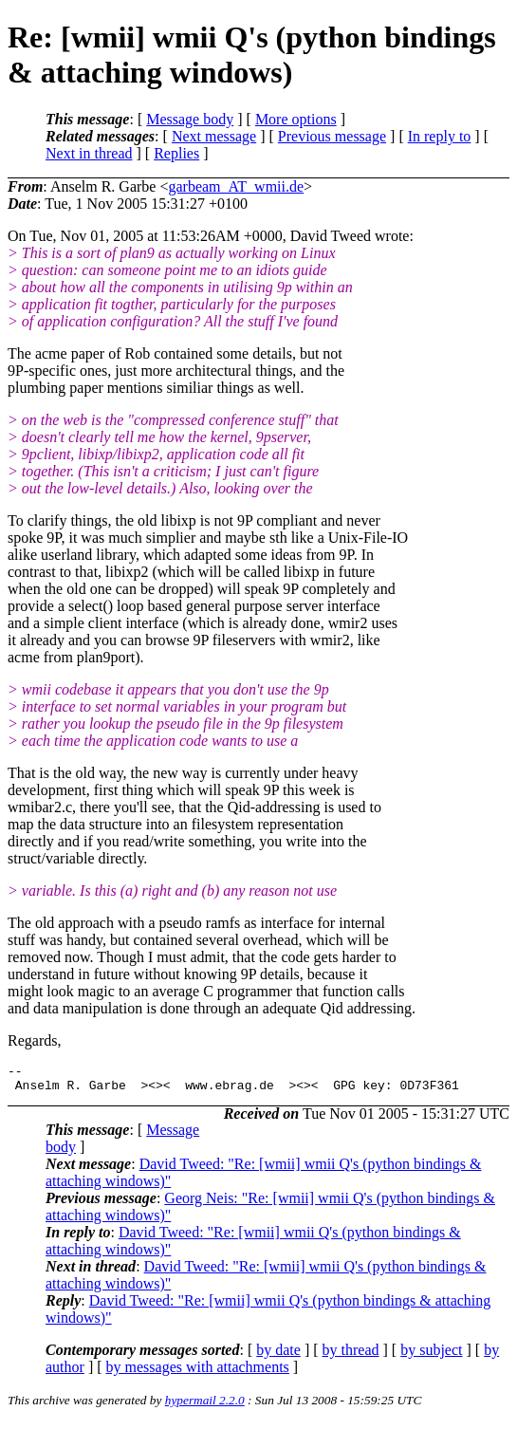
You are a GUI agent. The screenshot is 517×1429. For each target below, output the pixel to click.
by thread (351, 1355)
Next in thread (89, 153)
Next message (214, 136)
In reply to (439, 136)
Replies (176, 153)
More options (296, 119)
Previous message (332, 136)
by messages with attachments (197, 1372)
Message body (189, 119)
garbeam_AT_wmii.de (236, 186)
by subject (431, 1355)
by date (278, 1355)
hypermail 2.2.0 (205, 1406)
